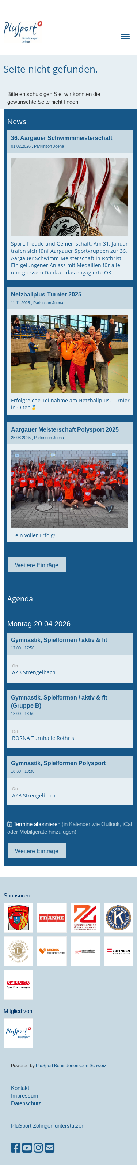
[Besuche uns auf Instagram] (38, 1148)
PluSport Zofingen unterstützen (47, 1125)
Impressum (24, 1095)
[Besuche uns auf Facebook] (15, 1148)
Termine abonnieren (37, 824)
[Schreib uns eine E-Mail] (49, 1148)
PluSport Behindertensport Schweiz (71, 1065)
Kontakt (20, 1088)
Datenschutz (26, 1103)
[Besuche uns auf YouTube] (27, 1148)
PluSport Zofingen (62, 31)
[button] (70, 658)
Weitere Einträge (36, 565)
